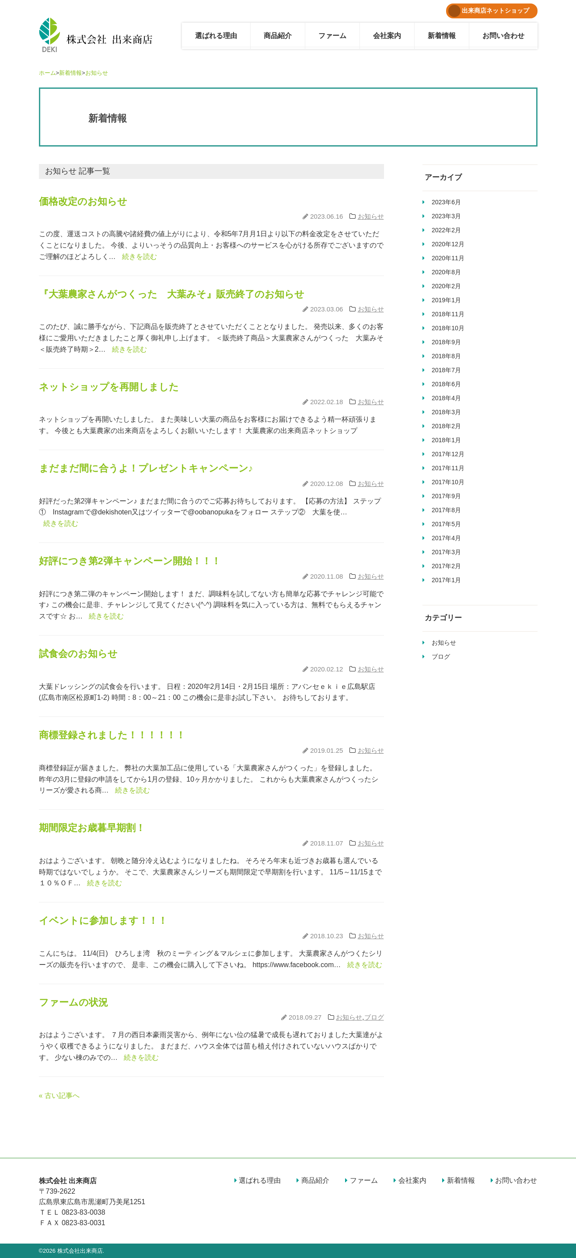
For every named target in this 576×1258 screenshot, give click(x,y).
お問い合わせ (503, 35)
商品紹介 (278, 35)
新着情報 (442, 35)
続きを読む (139, 256)
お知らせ (96, 73)
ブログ (374, 1017)
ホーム (47, 73)
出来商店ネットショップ (489, 11)
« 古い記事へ (59, 1095)
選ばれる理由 (216, 35)
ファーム (332, 35)
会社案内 (387, 35)
